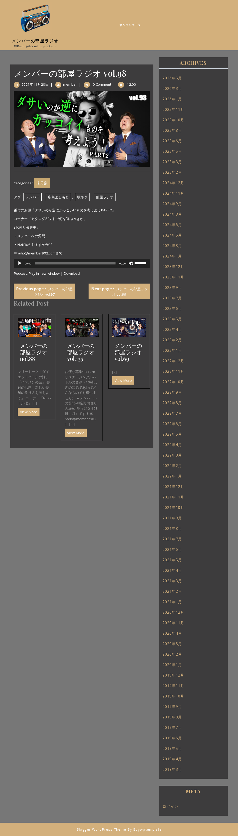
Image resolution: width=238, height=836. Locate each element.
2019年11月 (173, 685)
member (70, 84)
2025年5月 (172, 151)
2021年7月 (172, 539)
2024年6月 (172, 224)
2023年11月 (173, 277)
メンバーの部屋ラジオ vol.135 (81, 352)
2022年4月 (172, 444)
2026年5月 (172, 78)
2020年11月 (173, 622)
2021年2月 (172, 591)
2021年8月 (172, 528)
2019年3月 (172, 769)
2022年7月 (172, 413)
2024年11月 (173, 193)
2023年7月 (172, 298)
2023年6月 (172, 308)
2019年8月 (172, 717)
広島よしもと (58, 197)
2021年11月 (173, 497)
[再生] (19, 263)
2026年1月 (172, 99)
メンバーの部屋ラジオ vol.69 (128, 352)
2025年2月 (172, 172)
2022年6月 (172, 423)
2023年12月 (173, 266)
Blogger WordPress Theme (101, 829)
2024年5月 (172, 235)
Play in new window (44, 273)
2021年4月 (172, 570)
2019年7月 (172, 727)
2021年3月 (172, 580)
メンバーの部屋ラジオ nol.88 (34, 352)
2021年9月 (172, 518)
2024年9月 (172, 203)
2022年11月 (173, 371)
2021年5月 (172, 559)
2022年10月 (173, 381)
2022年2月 (172, 465)
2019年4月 (172, 759)
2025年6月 (172, 140)
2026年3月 (172, 88)
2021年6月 (172, 549)
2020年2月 (172, 654)
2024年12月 (173, 182)
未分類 (42, 183)
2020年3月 (172, 643)
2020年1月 (172, 664)
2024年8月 (172, 214)
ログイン (170, 806)
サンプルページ (130, 25)
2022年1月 (172, 476)
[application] (82, 263)
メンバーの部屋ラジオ (35, 40)
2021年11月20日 (35, 84)
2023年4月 (172, 329)
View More (27, 411)
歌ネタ (82, 197)
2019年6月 (172, 738)
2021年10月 (173, 507)
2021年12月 (173, 486)
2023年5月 (172, 319)
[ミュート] (131, 263)
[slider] (75, 263)
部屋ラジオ (104, 197)
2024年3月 (172, 245)
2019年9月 (172, 706)
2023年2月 (172, 339)
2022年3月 (172, 455)
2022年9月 (172, 392)
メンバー (33, 197)
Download (72, 273)
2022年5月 (172, 434)
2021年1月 (172, 601)
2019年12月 (173, 675)
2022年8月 (172, 402)
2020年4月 (172, 633)
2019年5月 (172, 748)
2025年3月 (172, 161)
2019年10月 (173, 696)
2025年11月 (173, 109)
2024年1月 (172, 256)
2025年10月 (173, 119)
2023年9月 (172, 287)
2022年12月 (173, 360)
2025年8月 (172, 130)
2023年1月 (172, 350)
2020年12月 (173, 612)
